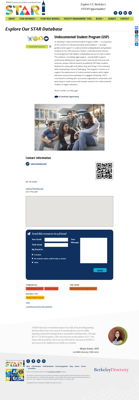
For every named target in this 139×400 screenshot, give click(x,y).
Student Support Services (35, 297)
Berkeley (111, 370)
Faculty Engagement (61, 366)
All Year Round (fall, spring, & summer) (83, 289)
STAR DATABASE (26, 18)
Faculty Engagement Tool (78, 18)
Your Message (75, 241)
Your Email (36, 239)
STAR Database (36, 366)
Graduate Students (51, 289)
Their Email (37, 244)
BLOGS (99, 18)
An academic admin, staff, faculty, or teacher (49, 258)
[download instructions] (50, 46)
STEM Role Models (50, 18)
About (12, 18)
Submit (100, 270)
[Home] (29, 7)
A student (36, 255)
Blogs (71, 366)
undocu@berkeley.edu (34, 188)
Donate (112, 18)
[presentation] (47, 272)
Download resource (37, 46)
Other (35, 262)
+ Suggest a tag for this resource (39, 306)
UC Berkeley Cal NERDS (54, 372)
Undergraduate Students (35, 289)
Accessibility (32, 368)
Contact (124, 18)
